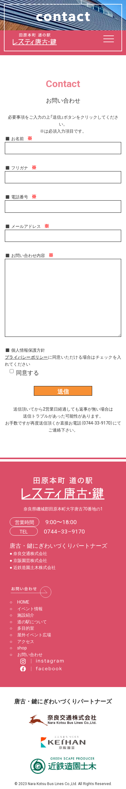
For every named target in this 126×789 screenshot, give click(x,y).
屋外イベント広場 (30, 634)
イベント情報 (26, 608)
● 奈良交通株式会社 (28, 553)
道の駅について (28, 621)
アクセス (22, 641)
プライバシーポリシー (26, 357)
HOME (19, 601)
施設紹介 (22, 614)
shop (18, 647)
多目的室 (22, 628)
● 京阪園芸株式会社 (28, 560)
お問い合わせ (26, 654)
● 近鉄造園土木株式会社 (33, 567)
